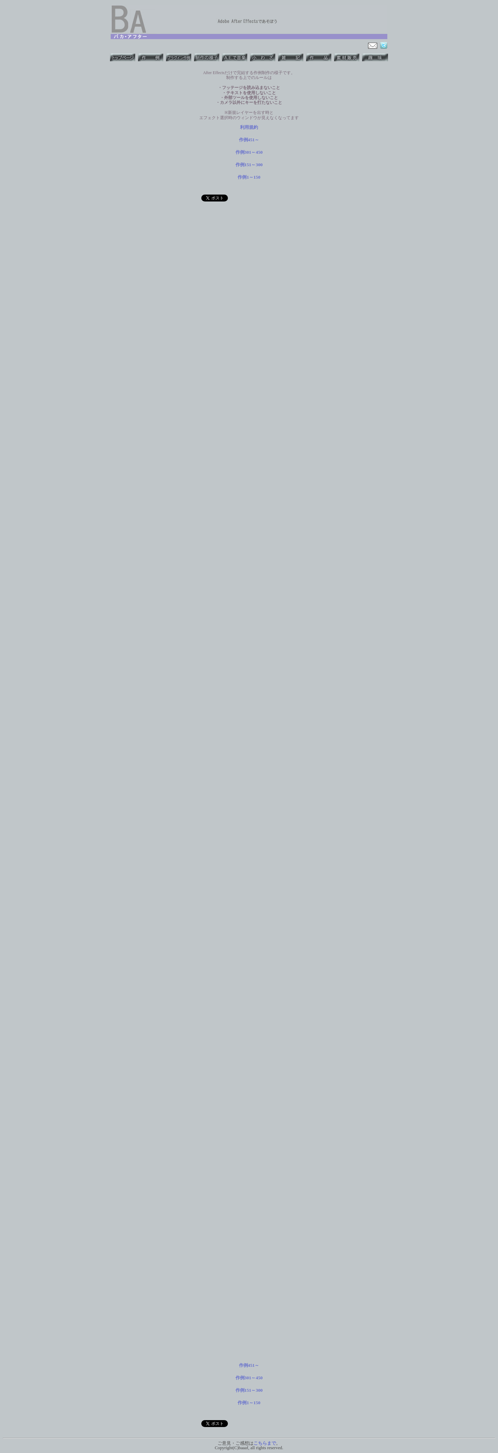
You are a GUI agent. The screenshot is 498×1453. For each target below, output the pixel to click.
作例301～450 (249, 152)
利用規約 (249, 127)
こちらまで (264, 1443)
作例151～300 (249, 164)
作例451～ (249, 139)
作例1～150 (249, 177)
